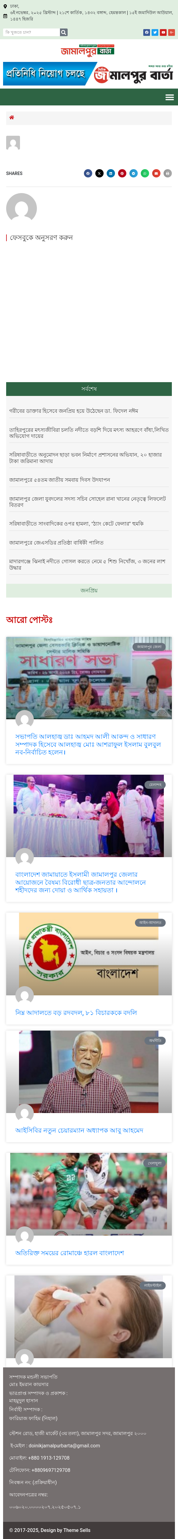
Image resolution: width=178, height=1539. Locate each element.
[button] (169, 97)
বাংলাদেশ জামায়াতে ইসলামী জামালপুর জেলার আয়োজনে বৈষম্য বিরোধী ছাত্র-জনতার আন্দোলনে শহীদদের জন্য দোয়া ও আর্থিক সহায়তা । (80, 882)
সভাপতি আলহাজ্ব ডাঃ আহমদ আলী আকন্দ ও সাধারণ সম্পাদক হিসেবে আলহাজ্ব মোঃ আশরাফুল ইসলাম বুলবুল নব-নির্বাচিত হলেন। (88, 744)
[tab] (89, 389)
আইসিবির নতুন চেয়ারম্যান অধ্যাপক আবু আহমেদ (79, 1130)
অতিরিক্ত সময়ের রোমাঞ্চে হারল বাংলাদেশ (69, 1253)
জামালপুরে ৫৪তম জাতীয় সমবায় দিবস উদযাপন (59, 480)
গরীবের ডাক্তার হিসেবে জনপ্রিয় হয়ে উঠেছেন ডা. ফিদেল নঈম (73, 411)
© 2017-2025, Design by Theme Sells (49, 1530)
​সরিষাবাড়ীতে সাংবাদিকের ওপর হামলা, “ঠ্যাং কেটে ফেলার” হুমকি (76, 524)
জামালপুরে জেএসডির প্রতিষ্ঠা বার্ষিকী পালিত (56, 543)
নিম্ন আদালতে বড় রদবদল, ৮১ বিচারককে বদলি (76, 1012)
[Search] (64, 32)
